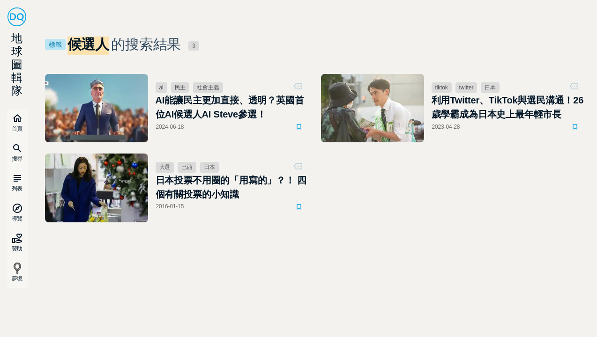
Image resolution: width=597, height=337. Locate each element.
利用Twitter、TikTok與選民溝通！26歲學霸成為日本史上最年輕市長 (508, 107)
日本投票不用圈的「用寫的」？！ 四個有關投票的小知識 (231, 187)
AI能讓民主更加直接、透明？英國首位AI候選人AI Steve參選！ (230, 107)
